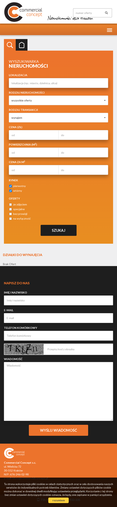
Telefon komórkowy (20, 327)
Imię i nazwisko (15, 292)
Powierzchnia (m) (23, 144)
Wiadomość (13, 359)
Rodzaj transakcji (23, 109)
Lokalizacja (18, 75)
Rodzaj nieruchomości (27, 92)
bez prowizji (18, 213)
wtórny (15, 190)
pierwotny (17, 186)
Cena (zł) (15, 127)
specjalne (17, 209)
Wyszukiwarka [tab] (10, 45)
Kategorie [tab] (21, 45)
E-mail (8, 310)
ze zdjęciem (18, 204)
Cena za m (17, 162)
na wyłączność (20, 218)
